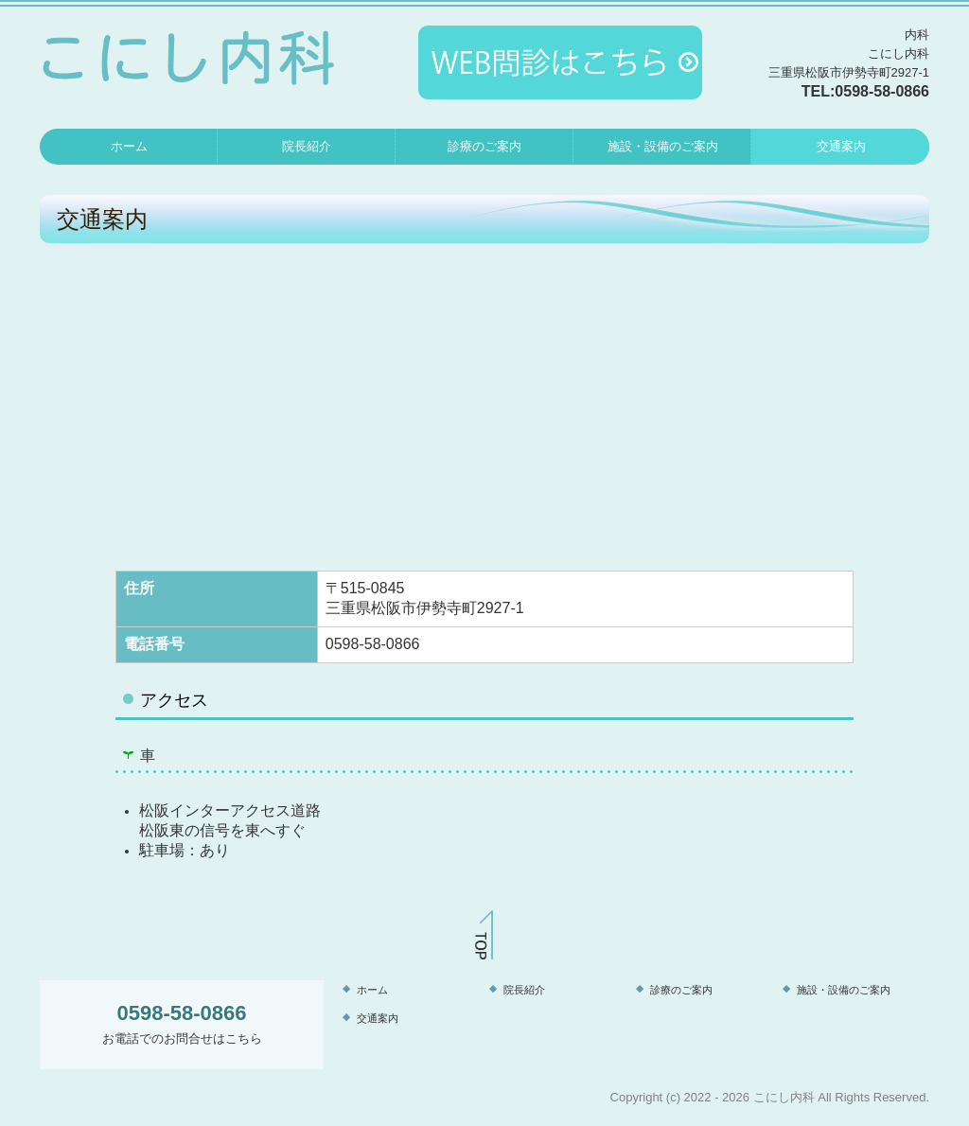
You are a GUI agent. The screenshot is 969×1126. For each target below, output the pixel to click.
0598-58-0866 (882, 91)
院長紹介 (306, 146)
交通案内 (841, 146)
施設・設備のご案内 (663, 146)
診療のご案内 (484, 146)
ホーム (129, 146)
